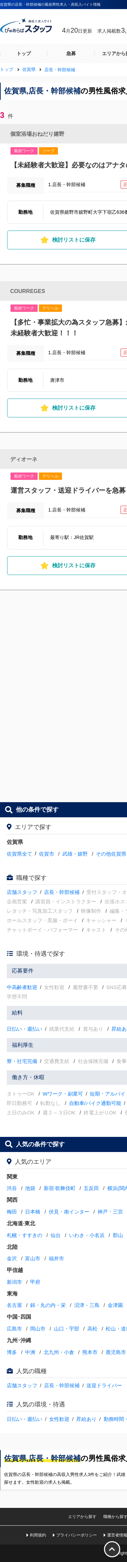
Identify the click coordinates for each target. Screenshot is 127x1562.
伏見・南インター (69, 1212)
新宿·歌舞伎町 (60, 1188)
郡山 (118, 1235)
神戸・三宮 (110, 1212)
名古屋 (14, 1305)
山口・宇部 (66, 1328)
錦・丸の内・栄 (48, 1305)
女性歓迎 (59, 1419)
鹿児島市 (116, 1352)
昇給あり (86, 1419)
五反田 (91, 1188)
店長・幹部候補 (62, 892)
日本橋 (32, 1212)
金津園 (115, 1305)
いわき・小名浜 (87, 1235)
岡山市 (37, 1328)
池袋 (30, 1188)
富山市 (32, 1258)
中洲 (30, 1352)
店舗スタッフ (22, 892)
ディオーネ (23, 459)
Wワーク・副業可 (63, 1094)
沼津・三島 (87, 1305)
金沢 (12, 1258)
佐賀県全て (19, 854)
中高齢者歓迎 (22, 987)
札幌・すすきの (24, 1235)
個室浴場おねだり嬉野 (37, 134)
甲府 (35, 1282)
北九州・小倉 (59, 1352)
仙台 (55, 1235)
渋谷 (12, 1188)
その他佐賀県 (111, 854)
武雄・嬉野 (75, 854)
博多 (12, 1352)
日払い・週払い (24, 1029)
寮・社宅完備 (22, 1061)
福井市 (56, 1258)
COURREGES (27, 291)
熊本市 (90, 1352)
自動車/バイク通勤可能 (95, 1103)
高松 (92, 1328)
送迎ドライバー (104, 1385)
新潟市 (14, 1282)
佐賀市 (46, 854)
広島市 (14, 1328)
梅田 (12, 1212)
